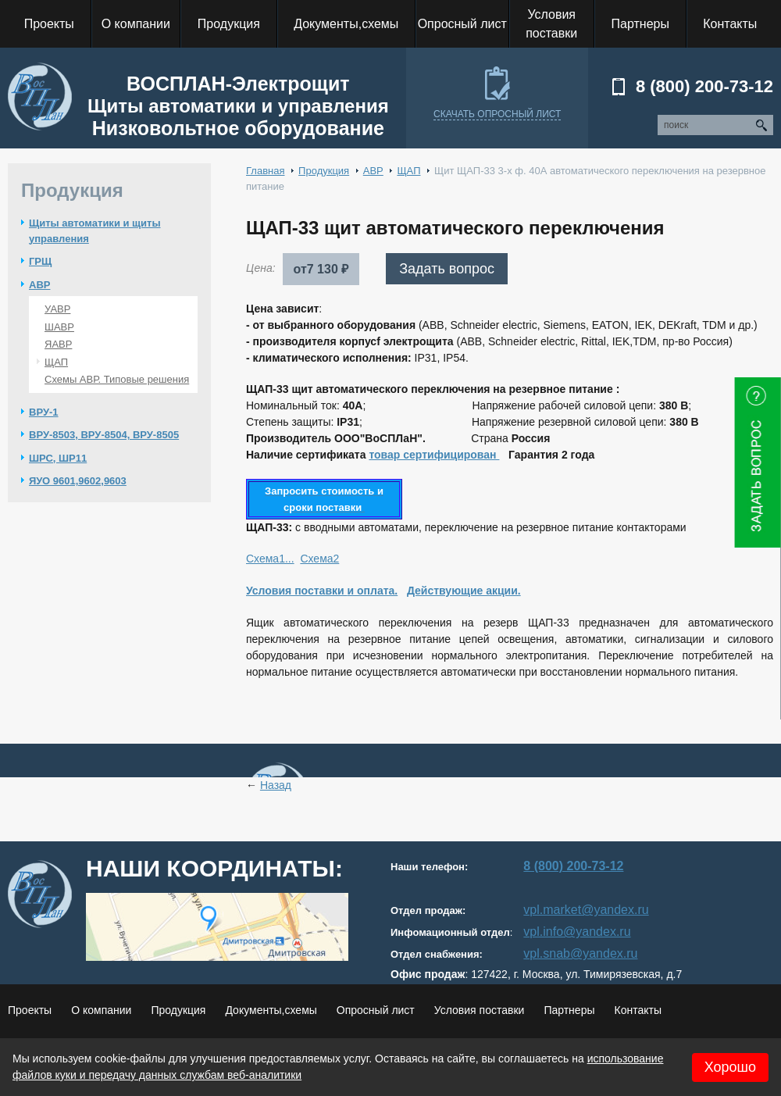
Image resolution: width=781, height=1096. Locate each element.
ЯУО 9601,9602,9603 (78, 481)
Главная (265, 171)
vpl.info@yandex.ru (576, 931)
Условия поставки (297, 590)
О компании (101, 1010)
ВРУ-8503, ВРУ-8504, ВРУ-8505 (104, 435)
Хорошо (730, 1067)
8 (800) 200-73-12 (704, 86)
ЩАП (56, 362)
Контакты (637, 1010)
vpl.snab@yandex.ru (580, 953)
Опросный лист (376, 1010)
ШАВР (59, 327)
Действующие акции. (464, 590)
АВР (39, 285)
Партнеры (569, 1010)
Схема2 (319, 558)
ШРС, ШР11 (58, 458)
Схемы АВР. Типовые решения (117, 379)
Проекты (30, 1010)
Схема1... (270, 558)
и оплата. (373, 590)
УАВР (57, 309)
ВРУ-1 (44, 412)
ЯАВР (58, 344)
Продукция (323, 171)
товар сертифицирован (434, 454)
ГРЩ (40, 261)
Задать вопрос (446, 269)
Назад (275, 785)
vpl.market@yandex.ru (585, 909)
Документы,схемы (270, 1010)
